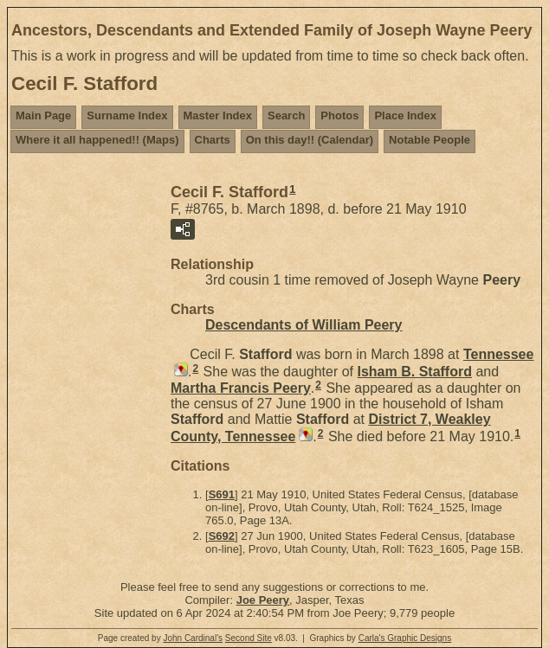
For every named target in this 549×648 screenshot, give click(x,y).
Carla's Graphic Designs (405, 638)
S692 (222, 535)
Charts (212, 139)
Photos (339, 115)
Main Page (43, 115)
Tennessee (498, 354)
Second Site (248, 638)
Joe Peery (262, 599)
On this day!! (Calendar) (309, 139)
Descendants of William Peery (304, 325)
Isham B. (414, 371)
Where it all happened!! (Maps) (97, 139)
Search (286, 115)
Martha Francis (241, 388)
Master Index (218, 115)
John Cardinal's (193, 638)
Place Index (405, 115)
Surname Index (127, 115)
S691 (222, 494)
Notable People (429, 139)
